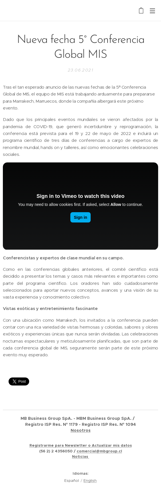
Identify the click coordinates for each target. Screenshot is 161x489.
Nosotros (81, 430)
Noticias (80, 456)
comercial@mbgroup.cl (99, 451)
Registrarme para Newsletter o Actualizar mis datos (80, 445)
